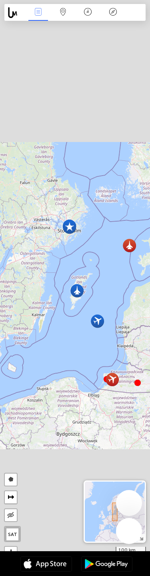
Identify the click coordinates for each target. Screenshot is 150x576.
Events (38, 13)
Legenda (113, 13)
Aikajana (88, 13)
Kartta (63, 13)
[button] (137, 383)
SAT (12, 534)
